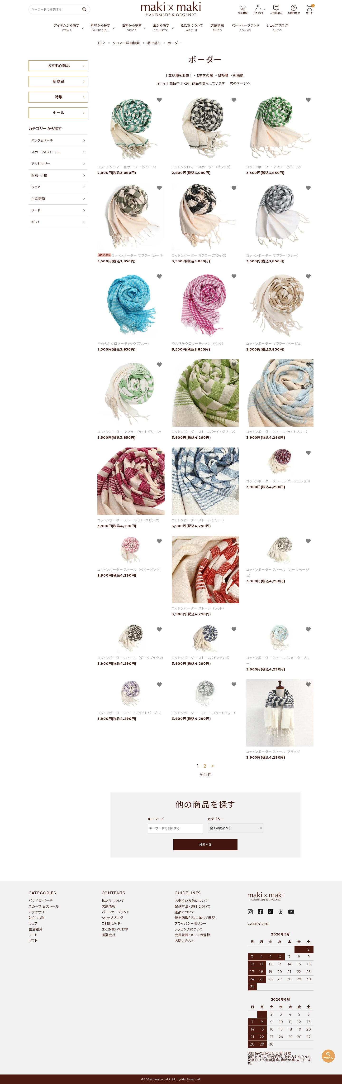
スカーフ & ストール (43, 906)
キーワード (156, 819)
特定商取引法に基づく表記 (195, 918)
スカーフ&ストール (45, 152)
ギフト (35, 222)
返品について (185, 912)
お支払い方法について (191, 901)
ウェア (36, 187)
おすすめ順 (204, 75)
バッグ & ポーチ (40, 901)
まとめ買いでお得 (115, 929)
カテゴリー (216, 819)
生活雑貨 (38, 199)
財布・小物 (39, 175)
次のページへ (240, 83)
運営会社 (109, 935)
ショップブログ (112, 918)
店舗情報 (109, 906)
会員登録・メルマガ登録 (192, 935)
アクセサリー (40, 164)
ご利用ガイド (111, 923)
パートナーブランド (115, 912)
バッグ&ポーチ (42, 140)
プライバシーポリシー (191, 923)
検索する (205, 845)
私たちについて (113, 901)
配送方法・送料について (192, 906)
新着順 (238, 75)
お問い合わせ (185, 941)
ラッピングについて (189, 929)
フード (36, 210)
